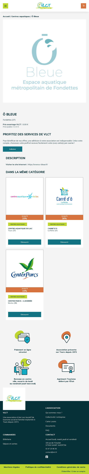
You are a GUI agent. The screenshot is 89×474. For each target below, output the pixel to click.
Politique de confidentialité (38, 467)
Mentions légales (12, 467)
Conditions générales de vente (71, 467)
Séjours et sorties (10, 444)
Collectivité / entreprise (55, 417)
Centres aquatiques (20, 16)
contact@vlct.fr (51, 452)
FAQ (47, 430)
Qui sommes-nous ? (54, 412)
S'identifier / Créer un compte (73, 471)
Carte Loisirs (51, 421)
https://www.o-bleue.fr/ (38, 164)
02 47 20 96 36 (51, 449)
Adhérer (12, 149)
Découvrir (25, 242)
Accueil (6, 16)
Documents (50, 426)
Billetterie (7, 439)
